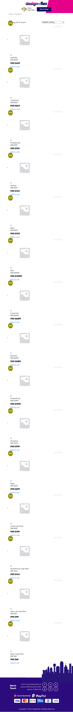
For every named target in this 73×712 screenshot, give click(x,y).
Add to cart (15, 67)
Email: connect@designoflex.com (31, 684)
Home (11, 14)
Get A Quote (44, 9)
